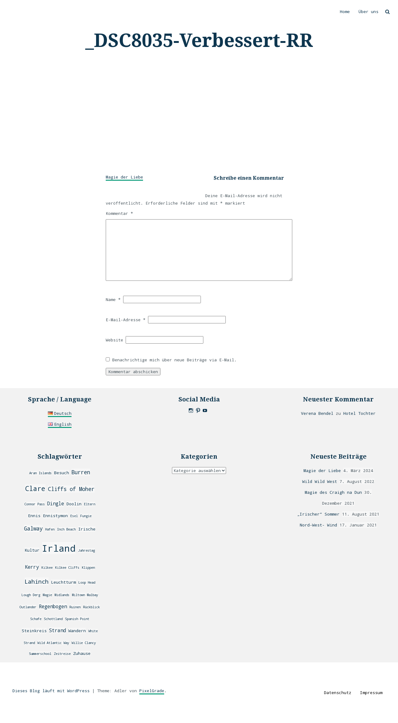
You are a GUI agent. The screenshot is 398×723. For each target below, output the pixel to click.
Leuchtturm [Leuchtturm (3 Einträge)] (63, 582)
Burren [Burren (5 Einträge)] (81, 472)
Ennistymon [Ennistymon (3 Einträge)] (55, 515)
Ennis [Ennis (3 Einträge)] (34, 515)
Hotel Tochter (359, 413)
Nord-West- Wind (318, 525)
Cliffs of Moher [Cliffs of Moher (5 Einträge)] (71, 489)
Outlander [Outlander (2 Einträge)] (28, 607)
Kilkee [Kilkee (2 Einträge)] (47, 567)
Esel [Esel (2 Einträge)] (74, 516)
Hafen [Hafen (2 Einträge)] (49, 529)
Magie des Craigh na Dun (333, 492)
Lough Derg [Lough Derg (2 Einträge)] (30, 595)
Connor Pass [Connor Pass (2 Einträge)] (34, 504)
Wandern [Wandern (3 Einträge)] (77, 630)
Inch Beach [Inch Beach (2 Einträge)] (66, 529)
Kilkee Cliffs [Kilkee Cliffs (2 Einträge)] (67, 567)
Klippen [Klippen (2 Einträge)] (88, 567)
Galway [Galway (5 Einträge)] (33, 528)
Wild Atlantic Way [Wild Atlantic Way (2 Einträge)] (53, 643)
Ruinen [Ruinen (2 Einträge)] (75, 607)
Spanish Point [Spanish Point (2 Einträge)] (77, 619)
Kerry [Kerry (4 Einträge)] (32, 567)
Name (113, 299)
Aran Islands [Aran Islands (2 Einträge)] (40, 473)
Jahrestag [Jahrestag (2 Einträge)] (86, 550)
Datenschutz (337, 692)
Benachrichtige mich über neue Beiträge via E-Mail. (174, 360)
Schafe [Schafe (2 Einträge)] (35, 619)
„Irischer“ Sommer (318, 514)
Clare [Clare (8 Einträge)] (35, 488)
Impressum (371, 692)
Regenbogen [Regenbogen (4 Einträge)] (53, 606)
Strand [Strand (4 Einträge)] (57, 630)
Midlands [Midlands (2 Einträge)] (61, 595)
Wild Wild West (319, 481)
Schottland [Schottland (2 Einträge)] (53, 619)
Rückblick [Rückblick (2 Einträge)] (91, 607)
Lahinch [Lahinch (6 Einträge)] (37, 581)
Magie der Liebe (124, 177)
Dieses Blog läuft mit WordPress (51, 690)
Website (114, 340)
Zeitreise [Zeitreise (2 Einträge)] (62, 653)
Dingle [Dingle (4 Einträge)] (55, 503)
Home (345, 11)
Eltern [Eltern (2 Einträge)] (89, 504)
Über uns (368, 11)
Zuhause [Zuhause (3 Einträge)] (81, 653)
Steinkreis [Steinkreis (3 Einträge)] (34, 630)
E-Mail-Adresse (126, 319)
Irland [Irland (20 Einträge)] (59, 548)
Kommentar (119, 213)
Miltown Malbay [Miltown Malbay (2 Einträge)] (85, 595)
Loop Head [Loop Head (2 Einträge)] (86, 582)
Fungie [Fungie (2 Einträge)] (85, 516)
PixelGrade (151, 690)
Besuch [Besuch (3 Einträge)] (61, 472)
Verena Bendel (317, 413)
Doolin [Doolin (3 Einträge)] (74, 504)
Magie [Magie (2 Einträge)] (47, 595)
